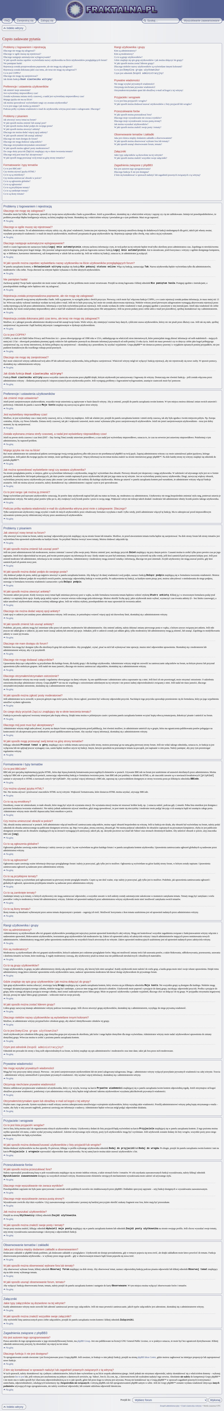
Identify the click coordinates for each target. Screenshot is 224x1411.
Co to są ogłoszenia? (12, 184)
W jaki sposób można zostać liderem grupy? (134, 63)
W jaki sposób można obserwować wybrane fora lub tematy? (141, 141)
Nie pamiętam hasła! (12, 63)
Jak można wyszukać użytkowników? (131, 124)
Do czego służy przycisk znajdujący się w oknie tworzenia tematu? (38, 151)
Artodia (218, 1409)
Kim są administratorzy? (125, 50)
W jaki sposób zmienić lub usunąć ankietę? (22, 135)
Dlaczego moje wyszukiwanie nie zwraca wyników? (138, 117)
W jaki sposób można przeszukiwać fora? (133, 114)
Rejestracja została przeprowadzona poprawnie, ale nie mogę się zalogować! (38, 66)
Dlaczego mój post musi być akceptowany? (23, 154)
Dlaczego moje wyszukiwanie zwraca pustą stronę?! (138, 120)
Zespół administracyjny (170, 1400)
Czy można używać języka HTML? (19, 171)
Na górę (9, 220)
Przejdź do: (125, 1394)
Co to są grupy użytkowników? (128, 57)
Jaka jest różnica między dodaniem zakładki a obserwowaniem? (143, 137)
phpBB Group (83, 1336)
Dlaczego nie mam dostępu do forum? (20, 138)
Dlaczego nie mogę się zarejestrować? (20, 76)
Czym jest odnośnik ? (139, 73)
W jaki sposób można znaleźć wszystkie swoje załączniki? (140, 157)
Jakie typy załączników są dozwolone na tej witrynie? (138, 154)
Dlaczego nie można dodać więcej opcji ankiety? (25, 132)
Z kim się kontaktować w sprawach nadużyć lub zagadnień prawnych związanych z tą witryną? (157, 174)
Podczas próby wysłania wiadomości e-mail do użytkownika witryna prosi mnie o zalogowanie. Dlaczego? (51, 108)
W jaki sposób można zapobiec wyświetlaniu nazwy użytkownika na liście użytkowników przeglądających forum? (55, 60)
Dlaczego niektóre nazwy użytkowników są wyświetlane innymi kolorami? (148, 66)
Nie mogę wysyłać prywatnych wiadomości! (134, 83)
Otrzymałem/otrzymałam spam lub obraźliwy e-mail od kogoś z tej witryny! (148, 90)
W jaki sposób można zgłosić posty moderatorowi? (26, 148)
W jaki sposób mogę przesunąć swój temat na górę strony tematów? (34, 157)
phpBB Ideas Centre (147, 1352)
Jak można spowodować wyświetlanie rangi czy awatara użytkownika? (35, 102)
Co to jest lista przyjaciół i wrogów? (130, 100)
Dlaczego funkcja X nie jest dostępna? (131, 171)
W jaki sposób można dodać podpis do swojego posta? (28, 125)
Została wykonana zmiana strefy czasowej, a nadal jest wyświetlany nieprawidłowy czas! (43, 96)
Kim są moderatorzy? (124, 54)
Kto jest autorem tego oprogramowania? (132, 168)
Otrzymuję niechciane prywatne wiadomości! (134, 86)
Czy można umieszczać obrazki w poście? (22, 177)
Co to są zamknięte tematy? (15, 190)
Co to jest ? (137, 69)
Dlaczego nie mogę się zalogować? (19, 50)
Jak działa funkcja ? (28, 79)
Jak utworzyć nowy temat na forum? (19, 119)
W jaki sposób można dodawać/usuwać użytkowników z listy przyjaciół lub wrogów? (153, 103)
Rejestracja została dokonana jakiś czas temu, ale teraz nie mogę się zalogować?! (40, 69)
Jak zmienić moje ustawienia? (17, 90)
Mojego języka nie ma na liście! (17, 99)
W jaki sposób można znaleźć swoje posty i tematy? (137, 127)
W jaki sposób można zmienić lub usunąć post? (24, 122)
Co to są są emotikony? (14, 174)
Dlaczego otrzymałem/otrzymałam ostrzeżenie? (25, 144)
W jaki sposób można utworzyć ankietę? (21, 129)
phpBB (24, 1409)
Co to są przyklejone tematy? (16, 187)
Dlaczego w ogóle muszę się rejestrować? (22, 54)
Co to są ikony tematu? (13, 193)
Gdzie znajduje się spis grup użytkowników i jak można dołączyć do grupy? (148, 60)
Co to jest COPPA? (12, 73)
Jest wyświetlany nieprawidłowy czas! (20, 93)
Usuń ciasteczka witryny (191, 1400)
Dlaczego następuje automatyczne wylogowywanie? (27, 57)
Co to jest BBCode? (12, 168)
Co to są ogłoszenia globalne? (16, 181)
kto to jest (19, 1371)
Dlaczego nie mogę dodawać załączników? (22, 141)
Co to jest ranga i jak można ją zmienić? (21, 105)
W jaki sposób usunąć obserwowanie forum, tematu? (138, 144)
